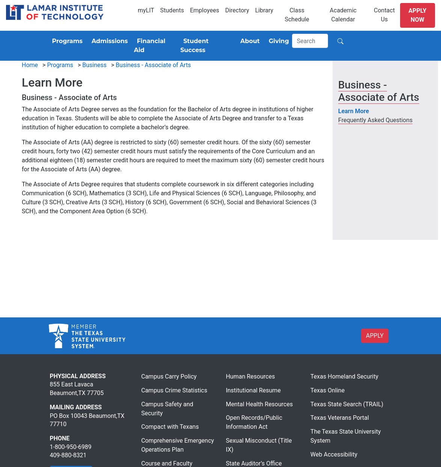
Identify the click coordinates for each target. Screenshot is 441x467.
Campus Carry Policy (169, 376)
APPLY (375, 335)
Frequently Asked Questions (375, 120)
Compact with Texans (170, 426)
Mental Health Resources (259, 404)
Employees (204, 10)
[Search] (310, 41)
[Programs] (66, 41)
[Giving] (277, 41)
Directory (237, 10)
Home (30, 65)
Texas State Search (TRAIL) (346, 404)
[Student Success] (205, 46)
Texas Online (327, 390)
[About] (248, 41)
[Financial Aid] (154, 46)
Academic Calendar (343, 15)
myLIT (146, 10)
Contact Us (384, 15)
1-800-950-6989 (71, 447)
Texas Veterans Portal (339, 417)
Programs (60, 65)
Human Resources (250, 376)
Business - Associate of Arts (153, 65)
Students (172, 10)
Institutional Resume (253, 390)
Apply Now (417, 15)
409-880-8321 (68, 455)
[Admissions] (108, 41)
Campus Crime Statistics (174, 390)
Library (264, 10)
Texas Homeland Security (344, 376)
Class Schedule (296, 15)
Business (94, 65)
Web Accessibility (333, 454)
